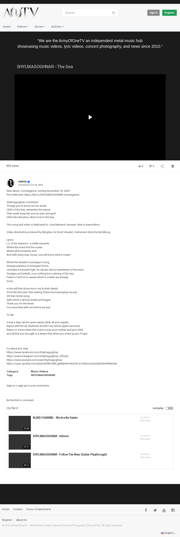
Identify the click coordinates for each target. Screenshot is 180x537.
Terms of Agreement (38, 509)
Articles (57, 26)
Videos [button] (22, 26)
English (168, 533)
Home (7, 26)
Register (169, 12)
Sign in (153, 12)
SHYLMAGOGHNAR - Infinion (51, 436)
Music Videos (39, 371)
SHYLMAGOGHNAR (43, 375)
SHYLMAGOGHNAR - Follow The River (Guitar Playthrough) (70, 454)
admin (22, 181)
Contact (17, 509)
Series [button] (39, 26)
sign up (22, 385)
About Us (21, 520)
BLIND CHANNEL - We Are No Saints (55, 417)
